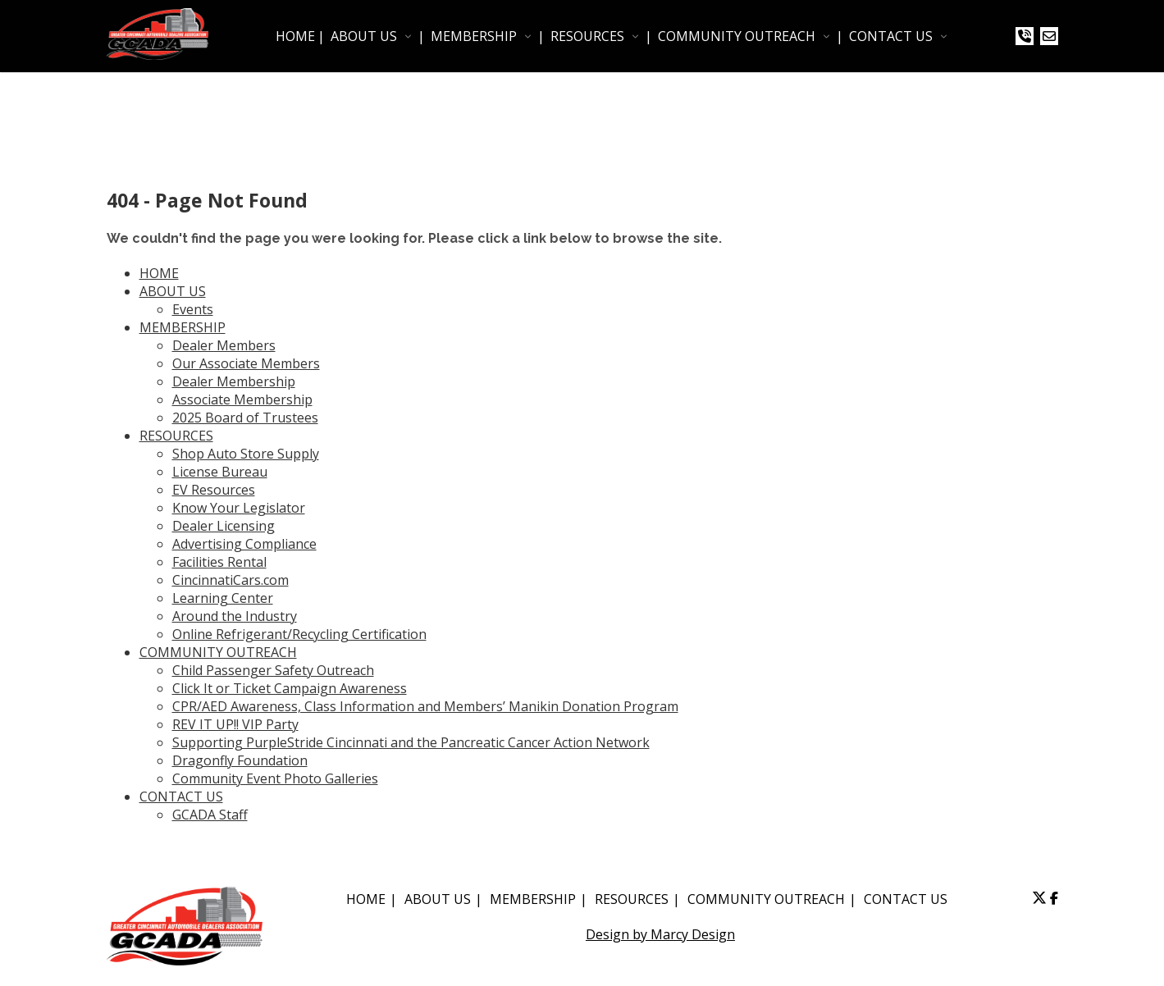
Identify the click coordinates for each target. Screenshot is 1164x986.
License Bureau (219, 472)
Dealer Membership (233, 381)
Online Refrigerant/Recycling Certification (299, 634)
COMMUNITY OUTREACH (736, 36)
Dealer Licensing (223, 526)
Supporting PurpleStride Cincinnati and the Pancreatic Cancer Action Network (411, 742)
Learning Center (222, 598)
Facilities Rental (219, 562)
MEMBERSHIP (474, 36)
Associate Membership (242, 399)
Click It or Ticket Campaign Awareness (289, 688)
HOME (295, 36)
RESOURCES (587, 36)
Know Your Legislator (238, 508)
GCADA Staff (210, 815)
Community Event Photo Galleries (275, 778)
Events (192, 309)
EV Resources (213, 490)
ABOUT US (364, 36)
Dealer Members (224, 345)
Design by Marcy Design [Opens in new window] (660, 934)
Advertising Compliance (244, 544)
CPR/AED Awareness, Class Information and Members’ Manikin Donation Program (425, 706)
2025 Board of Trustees (245, 418)
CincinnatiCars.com (230, 580)
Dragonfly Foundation (240, 760)
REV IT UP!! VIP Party (235, 724)
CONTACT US (891, 36)
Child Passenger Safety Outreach (273, 670)
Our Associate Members (246, 363)
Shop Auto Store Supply (245, 454)
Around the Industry (234, 616)
